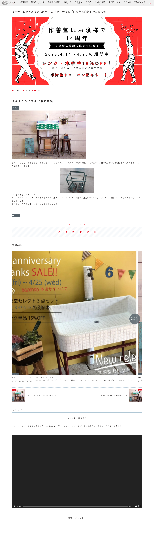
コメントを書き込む (77, 334)
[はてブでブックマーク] (73, 232)
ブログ (15, 215)
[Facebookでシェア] (66, 232)
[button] (95, 232)
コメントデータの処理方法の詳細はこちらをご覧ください (98, 342)
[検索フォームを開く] (150, 3)
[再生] (14, 422)
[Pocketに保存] (80, 232)
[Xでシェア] (59, 232)
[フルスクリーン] (139, 422)
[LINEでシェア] (87, 232)
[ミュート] (136, 422)
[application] (77, 387)
